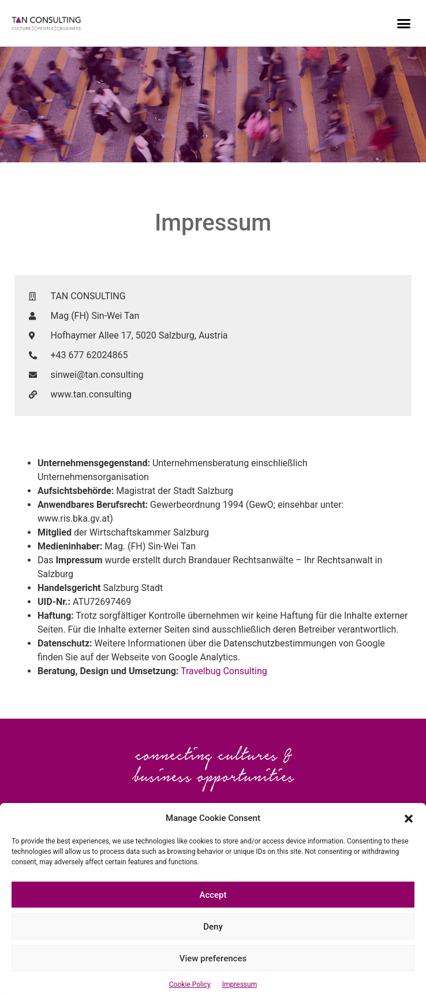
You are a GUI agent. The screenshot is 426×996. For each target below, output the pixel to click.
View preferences (213, 974)
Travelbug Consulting (224, 671)
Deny (213, 943)
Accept (212, 911)
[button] (408, 834)
